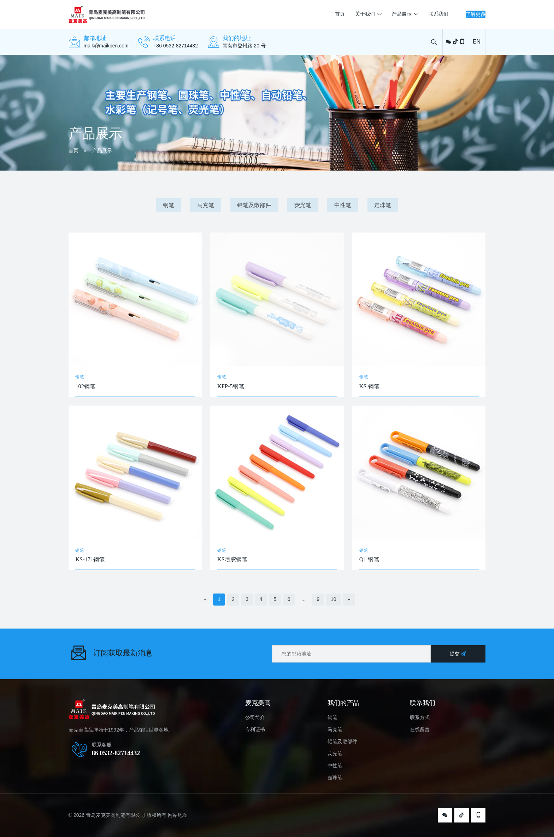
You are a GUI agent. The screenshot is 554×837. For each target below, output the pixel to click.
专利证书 (255, 729)
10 (333, 599)
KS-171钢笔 (90, 559)
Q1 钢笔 (369, 559)
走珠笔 (382, 205)
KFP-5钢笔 (230, 386)
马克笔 (205, 205)
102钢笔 (85, 386)
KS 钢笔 (369, 386)
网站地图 (178, 815)
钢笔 (168, 205)
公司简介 (255, 717)
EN (477, 42)
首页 (305, 14)
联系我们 (403, 14)
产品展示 (367, 14)
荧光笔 (302, 205)
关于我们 (330, 14)
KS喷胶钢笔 (232, 559)
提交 (458, 654)
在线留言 (420, 729)
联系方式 (420, 717)
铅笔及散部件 (254, 205)
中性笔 (342, 205)
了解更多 (458, 14)
